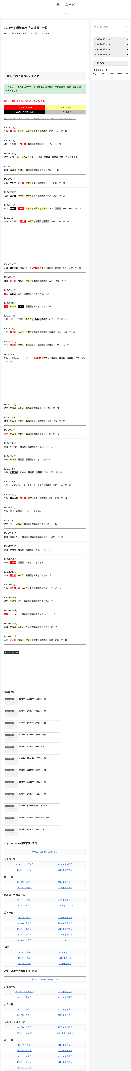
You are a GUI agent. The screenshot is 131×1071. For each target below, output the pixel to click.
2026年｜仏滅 (65, 888)
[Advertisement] (45, 53)
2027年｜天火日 (65, 981)
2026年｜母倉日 (24, 818)
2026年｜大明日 (65, 800)
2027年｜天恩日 (65, 939)
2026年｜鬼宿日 (65, 794)
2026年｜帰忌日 (65, 848)
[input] (110, 26)
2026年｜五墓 (24, 848)
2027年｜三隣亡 (24, 963)
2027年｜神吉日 (24, 939)
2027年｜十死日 (24, 957)
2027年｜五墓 (24, 975)
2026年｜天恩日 (65, 812)
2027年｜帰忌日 (65, 975)
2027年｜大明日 (65, 927)
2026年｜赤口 (65, 894)
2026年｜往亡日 (24, 870)
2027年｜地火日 (24, 986)
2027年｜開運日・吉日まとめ (45, 910)
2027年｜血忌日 (24, 981)
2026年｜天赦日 (24, 800)
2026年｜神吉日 (24, 812)
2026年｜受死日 (65, 830)
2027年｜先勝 (24, 1010)
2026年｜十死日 (24, 830)
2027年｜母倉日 (24, 945)
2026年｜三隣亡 (24, 836)
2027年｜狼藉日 (24, 992)
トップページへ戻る (104, 1064)
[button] (126, 27)
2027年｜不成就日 (65, 963)
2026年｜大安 (24, 894)
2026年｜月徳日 (65, 818)
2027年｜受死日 (65, 957)
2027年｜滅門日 (65, 992)
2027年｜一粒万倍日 (24, 922)
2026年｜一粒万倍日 (24, 794)
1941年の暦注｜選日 (12, 652)
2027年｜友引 (65, 1010)
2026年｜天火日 (65, 853)
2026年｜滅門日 (65, 865)
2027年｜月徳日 (65, 945)
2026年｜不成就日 (65, 836)
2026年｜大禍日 (65, 859)
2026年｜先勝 (24, 882)
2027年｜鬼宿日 (65, 922)
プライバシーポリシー (121, 1064)
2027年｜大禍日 (65, 986)
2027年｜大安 (24, 1021)
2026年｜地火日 (24, 859)
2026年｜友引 (65, 882)
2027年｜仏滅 (65, 1015)
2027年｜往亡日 (24, 998)
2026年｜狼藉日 (24, 865)
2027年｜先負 (24, 1015)
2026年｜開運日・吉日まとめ (45, 782)
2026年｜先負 (24, 888)
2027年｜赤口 (65, 1021)
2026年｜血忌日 (24, 853)
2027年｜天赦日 (24, 927)
